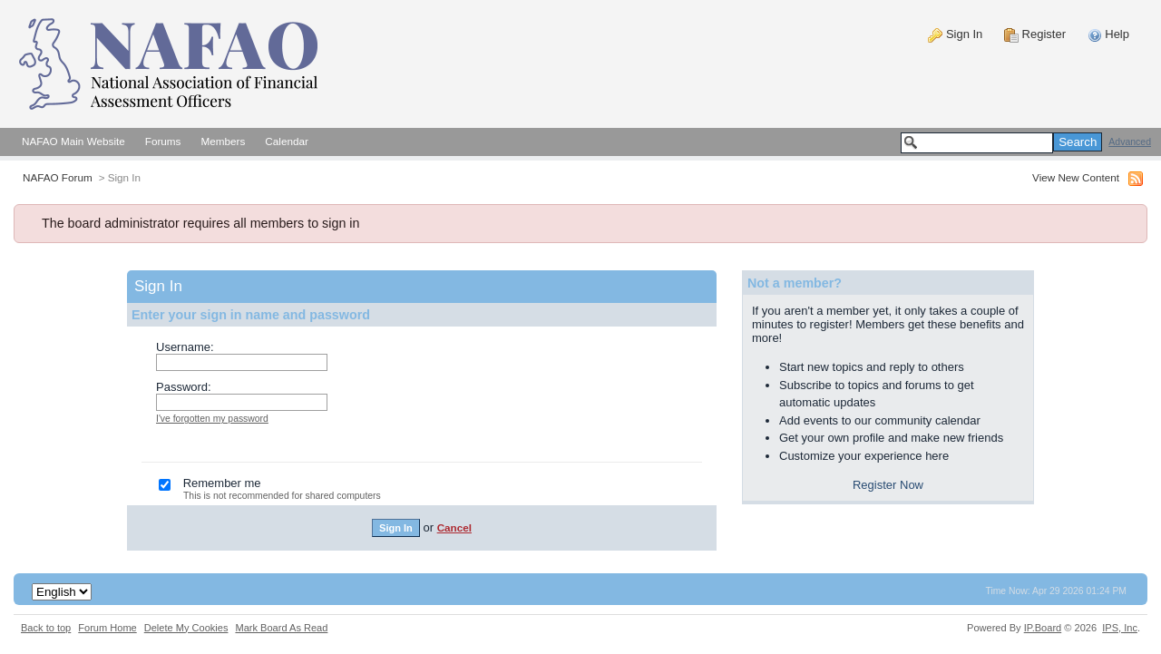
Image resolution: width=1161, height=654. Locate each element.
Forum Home (107, 627)
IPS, (1119, 627)
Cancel (454, 527)
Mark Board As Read (281, 627)
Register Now (888, 485)
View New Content (1075, 177)
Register (1035, 34)
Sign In (955, 34)
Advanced (1129, 142)
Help (1108, 34)
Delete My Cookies (186, 627)
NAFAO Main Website (73, 141)
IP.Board (1043, 627)
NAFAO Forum (58, 177)
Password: (183, 387)
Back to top (46, 627)
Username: (185, 347)
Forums (163, 141)
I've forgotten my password (212, 419)
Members (222, 141)
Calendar (286, 141)
